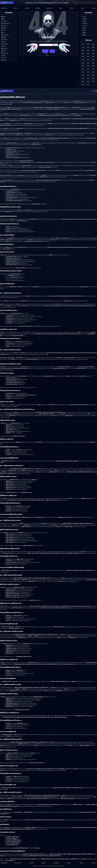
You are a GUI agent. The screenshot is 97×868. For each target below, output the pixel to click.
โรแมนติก (5, 60)
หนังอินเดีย (84, 23)
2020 (88, 78)
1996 (88, 53)
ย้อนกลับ (45, 51)
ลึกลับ (4, 42)
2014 (88, 72)
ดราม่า (4, 30)
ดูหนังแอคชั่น (49, 8)
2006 (93, 63)
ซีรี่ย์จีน (83, 30)
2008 (88, 66)
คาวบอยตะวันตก (6, 23)
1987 (88, 47)
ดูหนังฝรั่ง (27, 8)
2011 (88, 69)
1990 (83, 50)
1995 (83, 53)
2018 (93, 75)
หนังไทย (84, 28)
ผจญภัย (4, 37)
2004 (83, 63)
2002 (88, 60)
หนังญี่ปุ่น (84, 19)
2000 (93, 56)
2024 (93, 81)
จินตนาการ (5, 26)
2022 (83, 81)
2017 (88, 75)
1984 (83, 47)
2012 (93, 69)
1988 (93, 47)
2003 (93, 60)
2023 (88, 81)
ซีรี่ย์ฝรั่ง (84, 32)
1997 (93, 53)
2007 (83, 66)
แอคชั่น (4, 58)
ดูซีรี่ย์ (61, 8)
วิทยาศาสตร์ (5, 44)
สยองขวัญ (5, 48)
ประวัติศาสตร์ (5, 35)
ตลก (4, 32)
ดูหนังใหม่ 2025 (18, 863)
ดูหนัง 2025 (15, 8)
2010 (83, 69)
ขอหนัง (52, 51)
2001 (83, 60)
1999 (88, 56)
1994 (93, 50)
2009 (93, 66)
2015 (93, 72)
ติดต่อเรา (94, 8)
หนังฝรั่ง (84, 21)
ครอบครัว (5, 21)
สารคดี (4, 51)
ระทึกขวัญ (5, 39)
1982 (93, 44)
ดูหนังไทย (38, 8)
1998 (83, 56)
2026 (88, 84)
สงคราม (4, 46)
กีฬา (4, 19)
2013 (83, 72)
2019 (83, 78)
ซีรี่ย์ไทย (84, 35)
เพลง (4, 55)
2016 (83, 75)
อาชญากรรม (5, 53)
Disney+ (72, 8)
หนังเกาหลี (84, 26)
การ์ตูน (4, 16)
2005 (88, 63)
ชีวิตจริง (4, 28)
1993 (88, 50)
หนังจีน (84, 16)
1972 (83, 44)
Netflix (82, 8)
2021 (93, 78)
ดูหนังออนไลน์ (4, 8)
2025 (83, 84)
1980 (88, 44)
